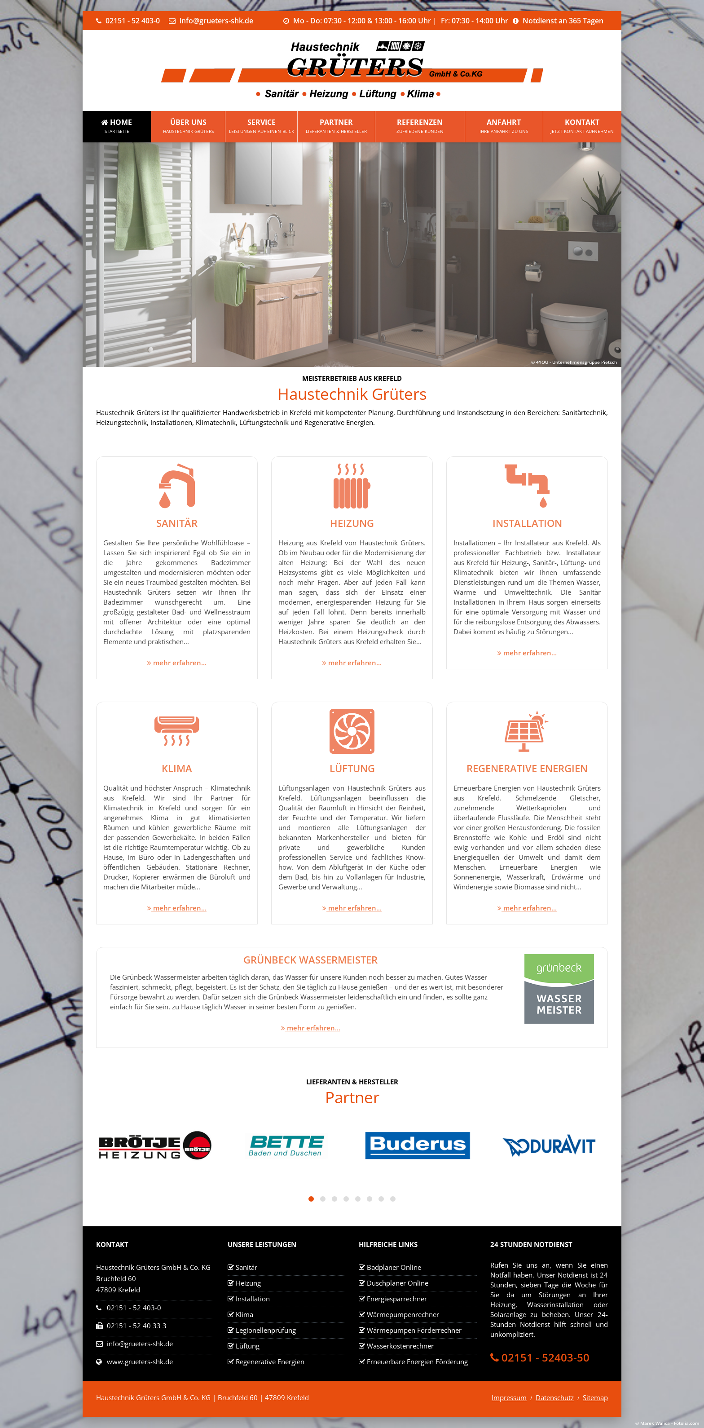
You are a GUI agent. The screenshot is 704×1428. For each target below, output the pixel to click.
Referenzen (420, 126)
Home (117, 126)
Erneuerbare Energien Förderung (417, 1361)
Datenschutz (555, 1397)
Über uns (188, 126)
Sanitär (246, 1267)
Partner (336, 126)
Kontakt (582, 126)
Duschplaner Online (397, 1282)
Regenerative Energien (270, 1361)
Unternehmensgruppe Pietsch (584, 362)
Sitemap (595, 1397)
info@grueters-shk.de (140, 1343)
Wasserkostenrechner (400, 1345)
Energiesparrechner (397, 1298)
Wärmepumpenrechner (403, 1314)
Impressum (509, 1397)
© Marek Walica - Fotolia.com (667, 1423)
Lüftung (248, 1345)
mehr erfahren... (177, 662)
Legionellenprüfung (266, 1330)
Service (261, 126)
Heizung (248, 1282)
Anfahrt (504, 126)
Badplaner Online (394, 1267)
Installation (253, 1298)
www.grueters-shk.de (140, 1361)
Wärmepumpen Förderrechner (414, 1330)
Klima (244, 1314)
